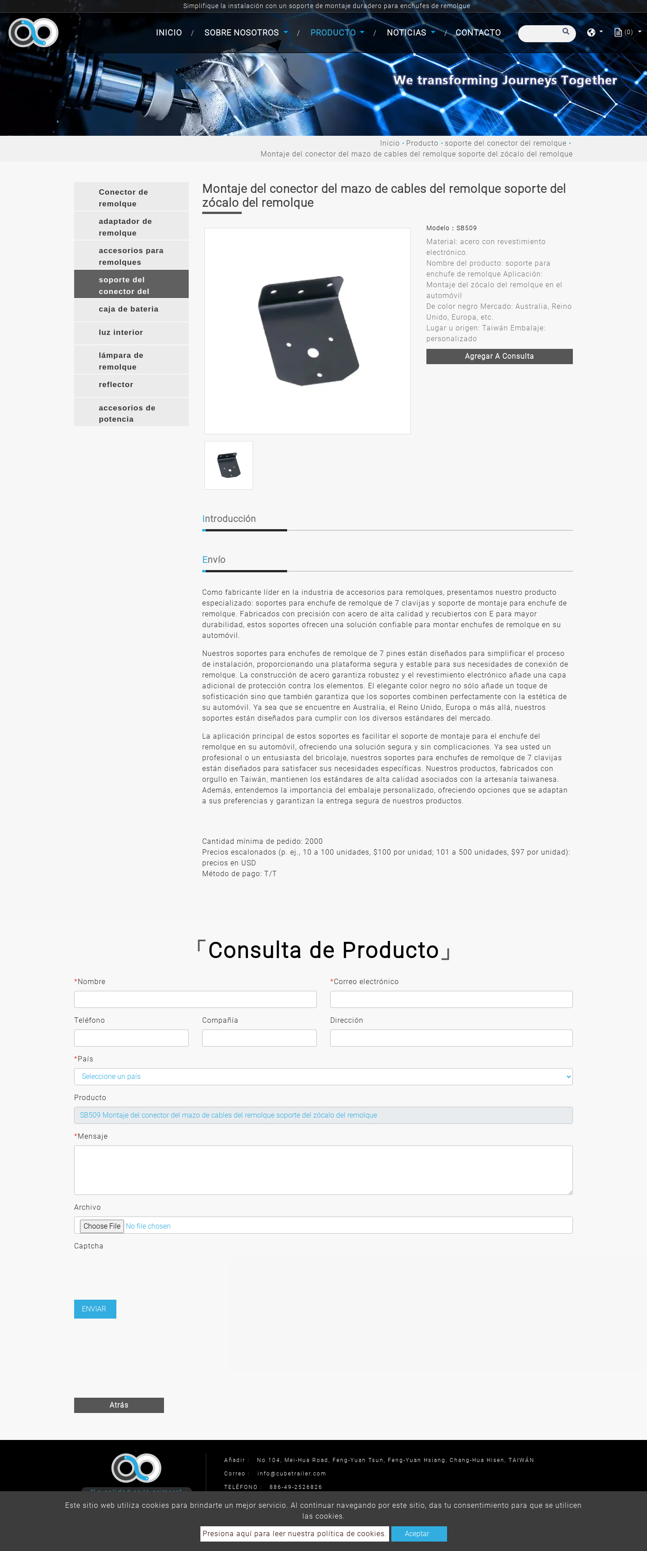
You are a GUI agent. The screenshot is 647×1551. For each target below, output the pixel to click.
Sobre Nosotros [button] (242, 32)
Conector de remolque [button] (123, 198)
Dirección (346, 1020)
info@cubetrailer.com (292, 1474)
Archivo (87, 1207)
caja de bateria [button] (129, 309)
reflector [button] (116, 384)
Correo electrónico (364, 981)
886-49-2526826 (296, 1487)
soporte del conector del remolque (506, 143)
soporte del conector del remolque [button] (124, 287)
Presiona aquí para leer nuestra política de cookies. (295, 1533)
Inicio (171, 31)
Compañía (220, 1020)
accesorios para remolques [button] (131, 256)
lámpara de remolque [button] (121, 361)
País (83, 1059)
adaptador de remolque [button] (125, 227)
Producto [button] (334, 32)
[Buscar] (547, 33)
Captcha (89, 1246)
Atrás (119, 1405)
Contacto (478, 32)
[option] (307, 331)
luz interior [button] (121, 332)
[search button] (564, 35)
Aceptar (417, 1533)
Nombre (90, 981)
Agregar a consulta (499, 356)
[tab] (131, 196)
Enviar (94, 1309)
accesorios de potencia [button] (127, 414)
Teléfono (89, 1020)
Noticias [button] (408, 32)
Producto (422, 143)
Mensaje (91, 1136)
